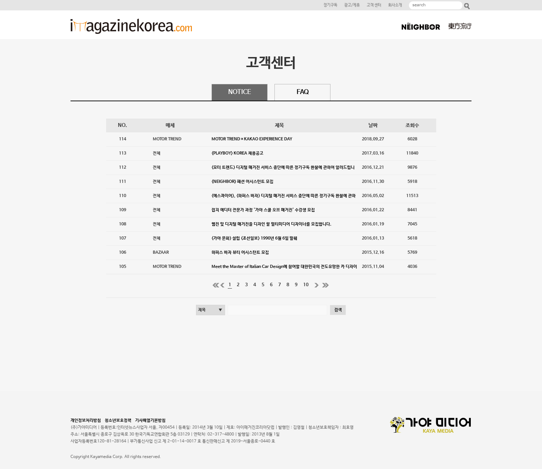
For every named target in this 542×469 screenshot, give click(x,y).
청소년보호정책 (119, 420)
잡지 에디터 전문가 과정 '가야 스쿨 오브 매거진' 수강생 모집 (263, 210)
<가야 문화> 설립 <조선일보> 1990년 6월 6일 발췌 (254, 238)
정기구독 (330, 5)
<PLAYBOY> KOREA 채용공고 (237, 153)
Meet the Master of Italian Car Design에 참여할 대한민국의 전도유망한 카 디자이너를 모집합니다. (284, 269)
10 (306, 285)
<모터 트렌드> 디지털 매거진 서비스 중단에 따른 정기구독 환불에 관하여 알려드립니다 (283, 170)
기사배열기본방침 (150, 420)
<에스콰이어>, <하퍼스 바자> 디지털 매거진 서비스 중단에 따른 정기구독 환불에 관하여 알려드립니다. (284, 198)
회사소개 (395, 5)
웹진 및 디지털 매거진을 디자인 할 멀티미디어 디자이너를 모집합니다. (271, 224)
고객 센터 (374, 5)
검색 (338, 310)
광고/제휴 (352, 5)
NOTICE (239, 92)
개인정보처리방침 (87, 420)
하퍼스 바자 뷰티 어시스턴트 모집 (240, 252)
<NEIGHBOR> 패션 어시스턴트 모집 (242, 181)
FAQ (303, 92)
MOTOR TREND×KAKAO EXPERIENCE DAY (252, 139)
